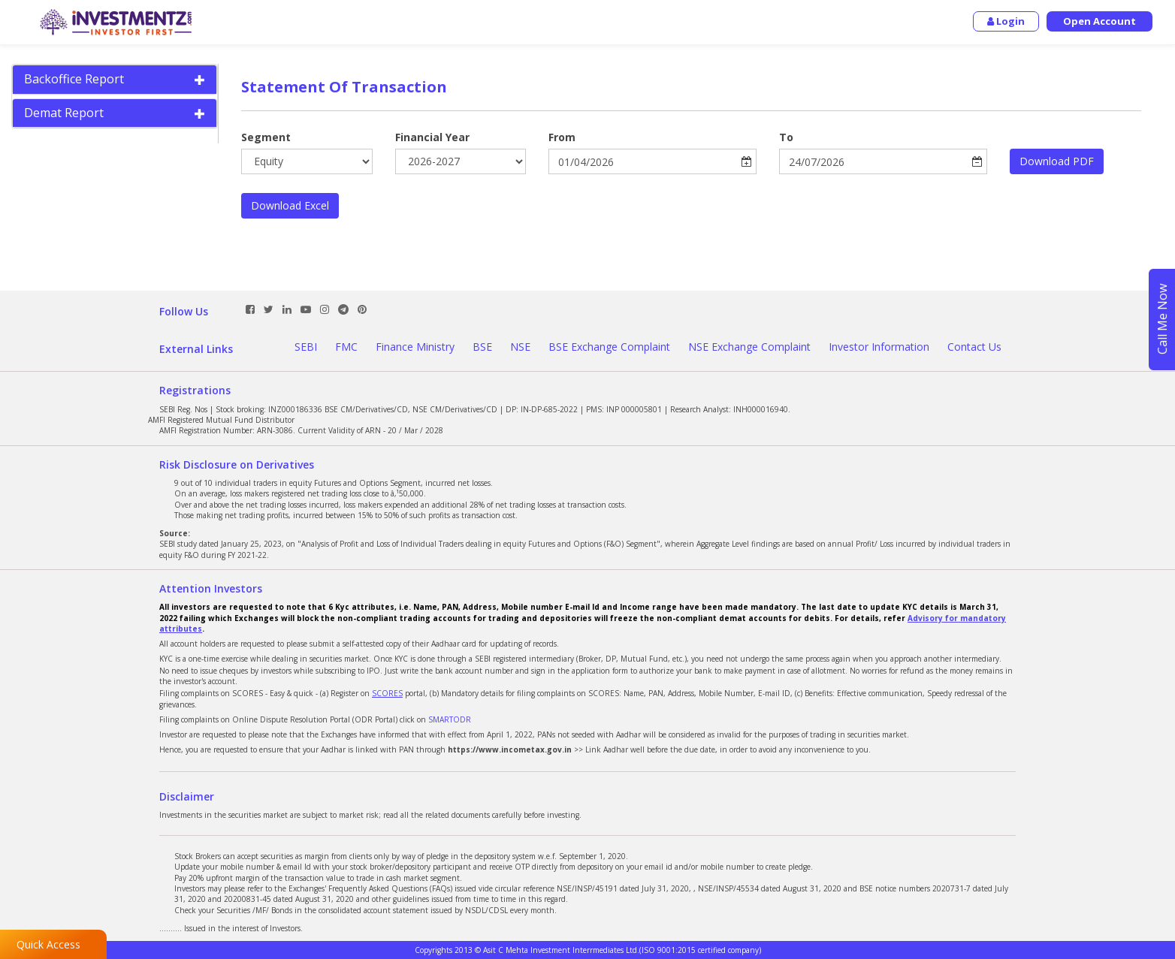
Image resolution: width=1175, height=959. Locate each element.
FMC (346, 346)
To (786, 137)
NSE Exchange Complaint (749, 346)
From (561, 137)
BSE (482, 346)
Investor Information (879, 346)
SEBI (306, 346)
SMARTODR (449, 719)
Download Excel (290, 205)
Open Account (1099, 21)
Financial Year (432, 137)
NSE (520, 346)
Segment (266, 137)
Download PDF (1056, 161)
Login (1006, 21)
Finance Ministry (415, 346)
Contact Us (974, 346)
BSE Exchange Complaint (609, 346)
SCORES (387, 693)
